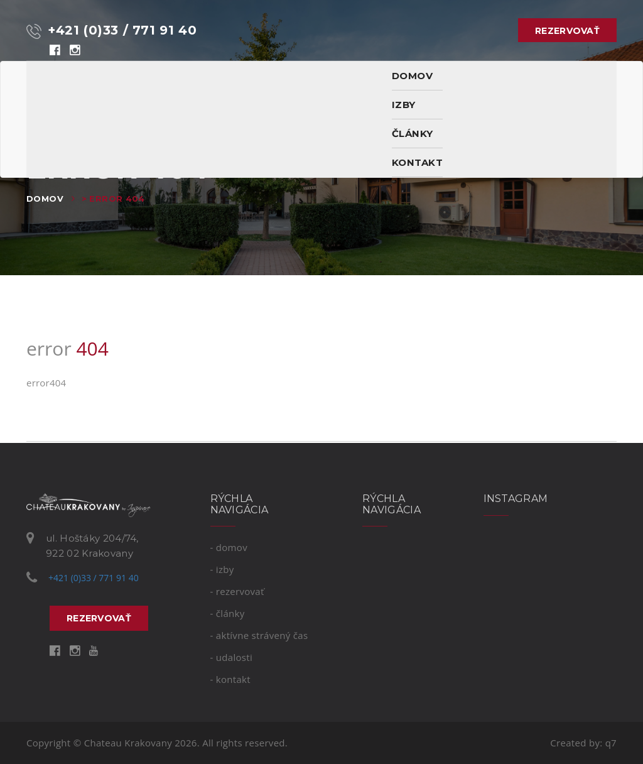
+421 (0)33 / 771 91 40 (111, 31)
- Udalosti (231, 657)
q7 (611, 742)
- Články (227, 613)
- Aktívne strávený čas (259, 635)
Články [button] (412, 133)
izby (404, 105)
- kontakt (230, 679)
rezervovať (567, 30)
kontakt (417, 162)
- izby (222, 569)
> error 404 (113, 199)
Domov (44, 199)
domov (412, 76)
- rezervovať (237, 591)
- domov (228, 547)
